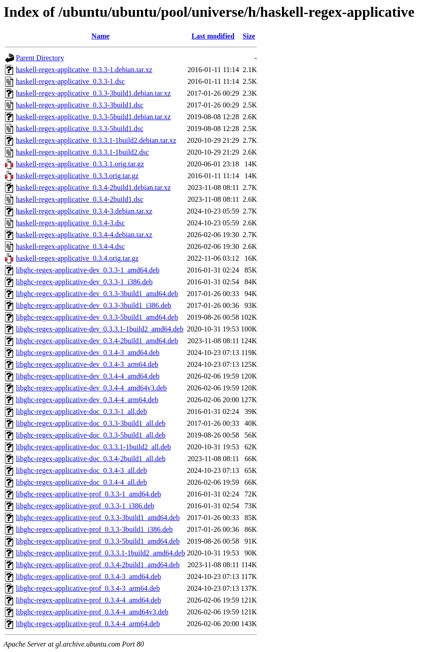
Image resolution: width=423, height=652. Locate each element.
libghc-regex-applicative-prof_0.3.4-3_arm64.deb (88, 588)
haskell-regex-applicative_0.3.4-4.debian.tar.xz (84, 234)
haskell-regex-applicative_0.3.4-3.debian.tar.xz (84, 211)
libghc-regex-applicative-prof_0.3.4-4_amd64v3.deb (92, 612)
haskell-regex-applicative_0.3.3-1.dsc (70, 81)
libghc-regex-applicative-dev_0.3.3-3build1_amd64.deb (97, 293)
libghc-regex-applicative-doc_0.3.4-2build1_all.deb (90, 458)
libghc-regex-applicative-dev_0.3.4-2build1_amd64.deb (97, 341)
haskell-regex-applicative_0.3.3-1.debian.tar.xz (84, 69)
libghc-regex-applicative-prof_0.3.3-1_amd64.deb (88, 494)
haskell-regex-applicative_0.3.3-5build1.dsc (79, 128)
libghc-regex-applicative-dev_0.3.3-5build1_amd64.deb (97, 317)
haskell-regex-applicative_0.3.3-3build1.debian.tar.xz (93, 93)
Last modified (212, 36)
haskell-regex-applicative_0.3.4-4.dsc (70, 246)
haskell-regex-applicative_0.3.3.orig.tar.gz (77, 176)
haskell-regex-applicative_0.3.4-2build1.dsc (79, 199)
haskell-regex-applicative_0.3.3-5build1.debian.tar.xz (93, 117)
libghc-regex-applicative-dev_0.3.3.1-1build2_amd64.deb (100, 329)
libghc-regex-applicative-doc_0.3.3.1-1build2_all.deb (93, 447)
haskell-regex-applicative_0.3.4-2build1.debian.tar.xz (93, 187)
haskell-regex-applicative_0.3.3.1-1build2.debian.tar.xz (96, 140)
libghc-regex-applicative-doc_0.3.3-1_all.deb (81, 411)
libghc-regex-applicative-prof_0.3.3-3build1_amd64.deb (98, 517)
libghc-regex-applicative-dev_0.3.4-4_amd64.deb (88, 376)
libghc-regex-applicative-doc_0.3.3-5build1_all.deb (90, 435)
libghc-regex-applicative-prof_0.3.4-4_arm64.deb (88, 624)
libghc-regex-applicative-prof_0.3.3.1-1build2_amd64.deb (100, 553)
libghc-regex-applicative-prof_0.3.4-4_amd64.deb (88, 600)
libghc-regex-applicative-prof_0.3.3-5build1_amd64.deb (98, 541)
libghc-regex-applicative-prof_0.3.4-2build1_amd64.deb (98, 565)
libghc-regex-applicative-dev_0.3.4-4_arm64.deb (87, 400)
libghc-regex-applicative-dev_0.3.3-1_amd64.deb (88, 270)
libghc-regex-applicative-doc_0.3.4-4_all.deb (81, 482)
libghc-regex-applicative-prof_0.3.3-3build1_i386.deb (94, 529)
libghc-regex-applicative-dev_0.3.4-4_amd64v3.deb (91, 388)
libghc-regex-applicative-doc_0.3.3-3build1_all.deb (90, 423)
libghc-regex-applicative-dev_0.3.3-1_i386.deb (84, 282)
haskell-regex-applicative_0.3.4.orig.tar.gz (77, 258)
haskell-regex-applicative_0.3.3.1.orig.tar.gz (80, 164)
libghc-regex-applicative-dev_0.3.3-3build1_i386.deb (93, 305)
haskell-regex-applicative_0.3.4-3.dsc (70, 223)
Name (101, 36)
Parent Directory (40, 58)
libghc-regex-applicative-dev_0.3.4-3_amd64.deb (88, 352)
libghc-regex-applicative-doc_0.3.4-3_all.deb (81, 470)
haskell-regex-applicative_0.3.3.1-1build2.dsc (82, 152)
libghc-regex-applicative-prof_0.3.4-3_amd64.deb (88, 576)
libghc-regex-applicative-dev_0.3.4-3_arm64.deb (87, 364)
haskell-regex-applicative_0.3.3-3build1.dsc (79, 105)
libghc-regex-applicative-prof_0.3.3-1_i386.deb (85, 506)
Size (249, 36)
